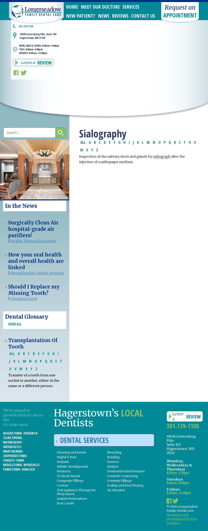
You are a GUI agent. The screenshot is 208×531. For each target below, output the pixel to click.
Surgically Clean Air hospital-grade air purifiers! (33, 229)
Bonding (113, 457)
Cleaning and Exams (71, 452)
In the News (21, 205)
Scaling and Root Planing (125, 485)
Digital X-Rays (67, 457)
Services (130, 6)
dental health (23, 273)
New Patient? (80, 15)
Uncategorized (24, 298)
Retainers (64, 471)
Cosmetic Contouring (122, 476)
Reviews (120, 15)
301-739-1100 (26, 26)
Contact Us (143, 15)
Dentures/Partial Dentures (126, 471)
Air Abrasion (116, 490)
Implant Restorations (72, 498)
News (103, 15)
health (16, 241)
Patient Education (40, 241)
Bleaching (114, 452)
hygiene (57, 273)
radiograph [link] (161, 156)
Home (72, 6)
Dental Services (82, 440)
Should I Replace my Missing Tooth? (33, 290)
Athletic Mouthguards (72, 466)
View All (15, 324)
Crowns (62, 485)
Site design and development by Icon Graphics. (182, 519)
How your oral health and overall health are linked (36, 261)
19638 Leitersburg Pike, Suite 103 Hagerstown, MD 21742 (38, 36)
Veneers (113, 462)
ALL (83, 142)
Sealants (63, 462)
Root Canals (65, 503)
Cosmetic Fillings (119, 481)
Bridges (112, 466)
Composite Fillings (70, 481)
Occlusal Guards (68, 476)
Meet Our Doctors (100, 6)
